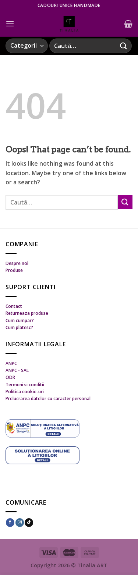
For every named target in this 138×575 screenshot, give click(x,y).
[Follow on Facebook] (10, 522)
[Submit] (123, 45)
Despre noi (17, 263)
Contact (14, 306)
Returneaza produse (27, 313)
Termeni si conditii (25, 385)
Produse (14, 270)
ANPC (11, 363)
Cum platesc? (19, 327)
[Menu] (10, 24)
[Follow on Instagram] (19, 522)
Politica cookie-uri (25, 391)
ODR (10, 377)
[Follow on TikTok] (29, 522)
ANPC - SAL (17, 370)
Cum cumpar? (20, 320)
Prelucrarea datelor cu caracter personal (48, 398)
